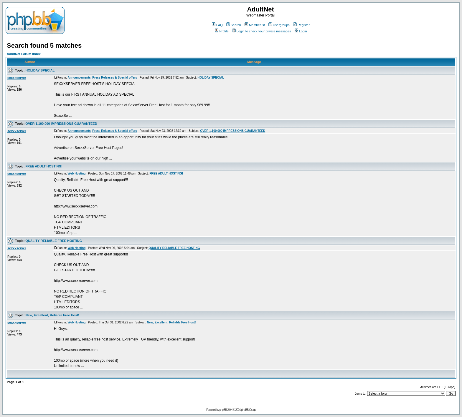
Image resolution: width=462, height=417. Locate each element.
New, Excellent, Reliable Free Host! (52, 315)
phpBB (223, 409)
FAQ (217, 25)
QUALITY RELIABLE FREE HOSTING (53, 240)
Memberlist (255, 25)
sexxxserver (16, 77)
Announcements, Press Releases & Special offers (102, 77)
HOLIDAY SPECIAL (40, 70)
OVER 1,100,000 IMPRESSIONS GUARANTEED (61, 123)
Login (301, 31)
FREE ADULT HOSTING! (43, 166)
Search (233, 25)
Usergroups (279, 25)
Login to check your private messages (261, 31)
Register (301, 25)
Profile (221, 31)
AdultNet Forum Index (24, 54)
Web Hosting (76, 173)
